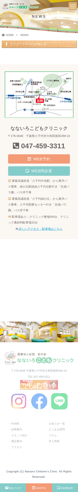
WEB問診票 (65, 487)
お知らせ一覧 (57, 423)
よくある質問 (57, 429)
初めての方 (13, 487)
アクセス (16, 447)
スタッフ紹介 (19, 435)
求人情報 (54, 441)
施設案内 (16, 441)
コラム (53, 435)
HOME (8, 35)
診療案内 (16, 429)
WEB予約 (39, 487)
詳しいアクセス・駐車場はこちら (40, 229)
